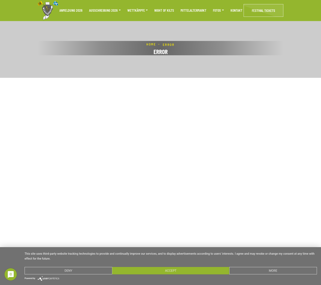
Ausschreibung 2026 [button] (103, 10)
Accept (170, 271)
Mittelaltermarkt (193, 10)
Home (151, 44)
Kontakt (236, 10)
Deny (68, 271)
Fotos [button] (217, 10)
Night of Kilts (164, 10)
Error (169, 44)
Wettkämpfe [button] (136, 10)
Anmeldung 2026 (71, 10)
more (273, 271)
